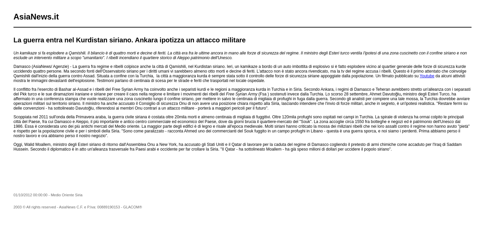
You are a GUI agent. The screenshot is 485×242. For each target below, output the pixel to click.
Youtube (427, 76)
